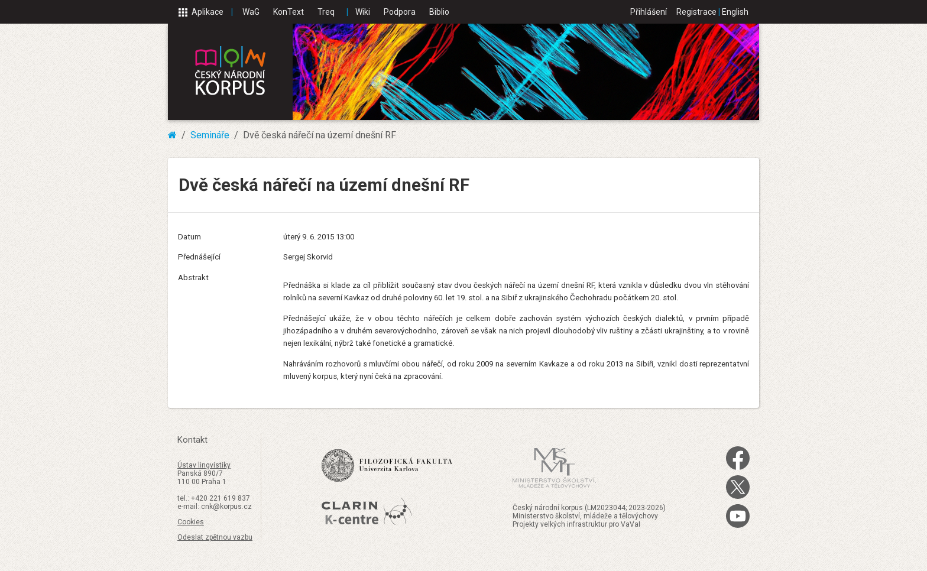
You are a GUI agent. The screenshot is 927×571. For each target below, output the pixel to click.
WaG (251, 12)
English (735, 12)
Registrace (696, 12)
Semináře (209, 135)
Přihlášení (648, 12)
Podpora (400, 12)
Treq (326, 12)
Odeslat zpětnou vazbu (214, 537)
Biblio (439, 12)
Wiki (362, 12)
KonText (288, 12)
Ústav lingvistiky (204, 465)
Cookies (190, 522)
